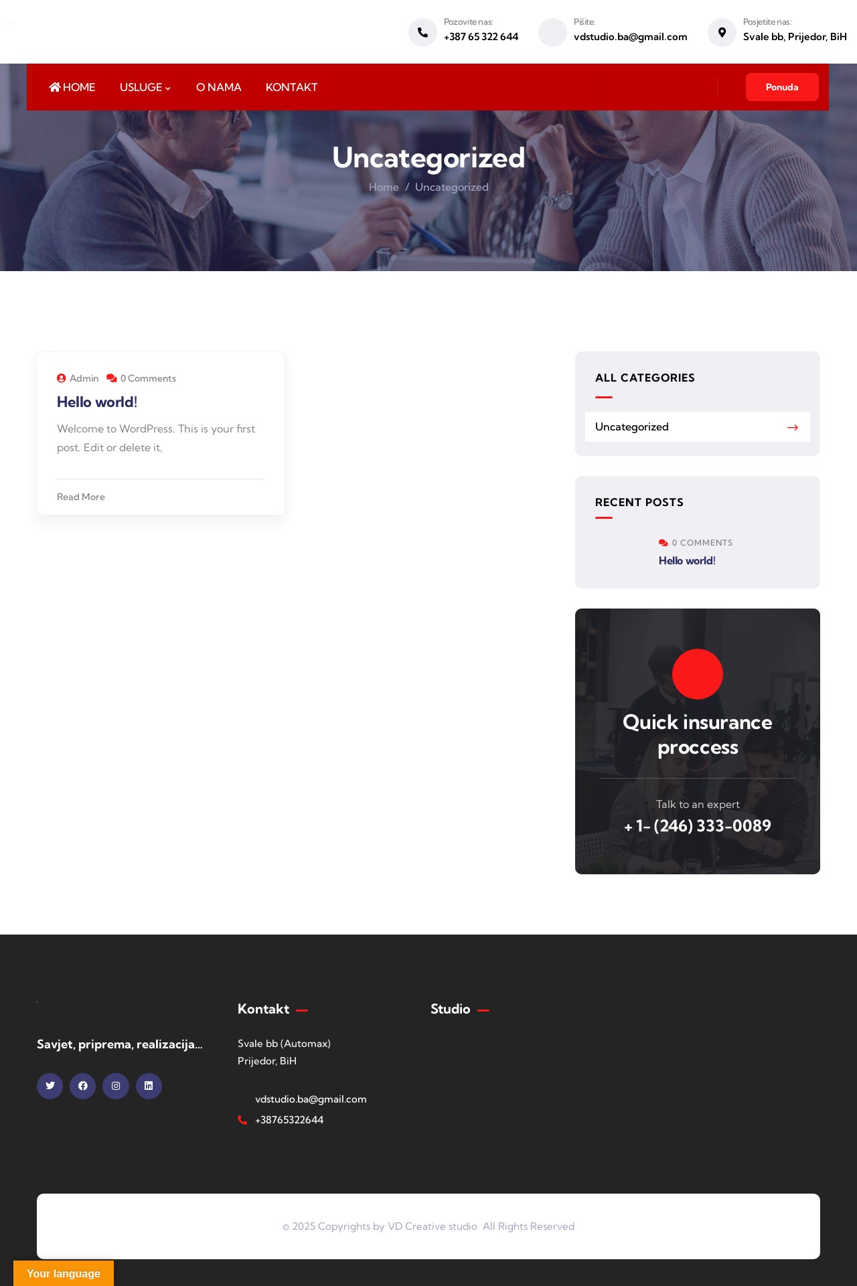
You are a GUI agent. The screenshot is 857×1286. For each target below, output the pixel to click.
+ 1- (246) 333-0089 (697, 825)
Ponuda (782, 87)
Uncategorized (632, 426)
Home (384, 186)
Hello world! (97, 401)
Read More (81, 497)
